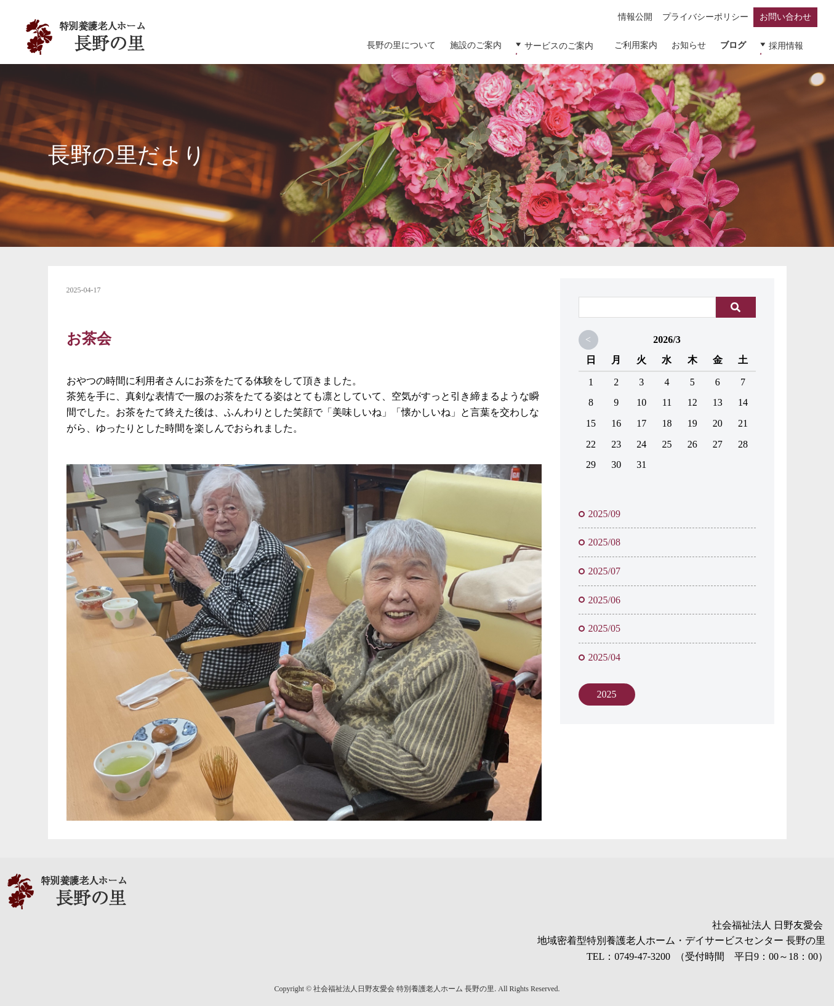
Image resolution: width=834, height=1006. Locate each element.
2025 (607, 690)
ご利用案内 (640, 44)
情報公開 (637, 17)
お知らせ (693, 44)
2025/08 (604, 538)
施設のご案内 (485, 44)
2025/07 (604, 566)
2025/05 (604, 624)
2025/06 (604, 595)
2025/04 (604, 653)
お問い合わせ (785, 17)
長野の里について (409, 44)
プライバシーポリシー (706, 17)
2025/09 (604, 509)
